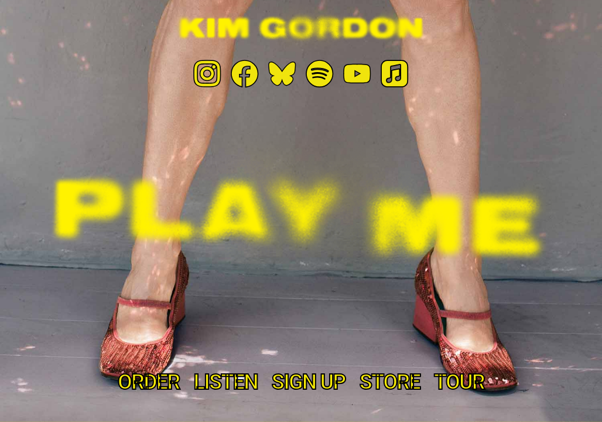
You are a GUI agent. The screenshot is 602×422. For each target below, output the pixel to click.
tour (459, 382)
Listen (225, 382)
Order (149, 382)
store (390, 382)
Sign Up (309, 382)
